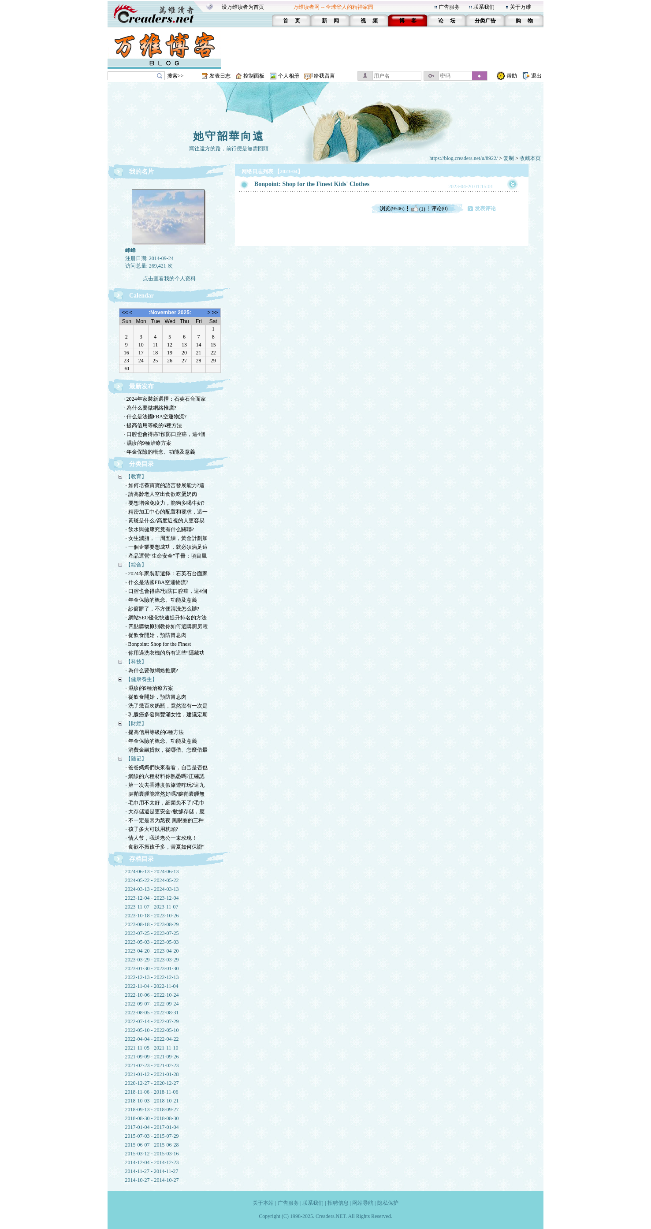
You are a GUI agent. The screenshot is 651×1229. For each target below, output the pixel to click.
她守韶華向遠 (228, 136)
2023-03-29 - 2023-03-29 (152, 960)
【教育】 (136, 476)
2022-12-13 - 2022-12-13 (152, 977)
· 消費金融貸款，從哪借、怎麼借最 (167, 750)
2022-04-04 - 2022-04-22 (152, 1039)
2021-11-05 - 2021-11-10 (152, 1048)
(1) (417, 208)
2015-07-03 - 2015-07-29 (152, 1136)
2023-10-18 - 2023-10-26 (152, 915)
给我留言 (324, 76)
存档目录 (141, 859)
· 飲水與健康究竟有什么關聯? (160, 529)
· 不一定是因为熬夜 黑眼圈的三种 (165, 820)
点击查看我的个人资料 (169, 279)
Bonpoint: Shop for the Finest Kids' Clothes (311, 184)
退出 (536, 76)
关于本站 (263, 1203)
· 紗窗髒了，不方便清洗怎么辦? (162, 609)
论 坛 (446, 21)
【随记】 (136, 759)
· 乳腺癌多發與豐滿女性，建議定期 (167, 714)
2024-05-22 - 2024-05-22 (152, 880)
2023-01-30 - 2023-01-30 (152, 968)
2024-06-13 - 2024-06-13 (152, 871)
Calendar (141, 295)
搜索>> (175, 76)
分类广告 (485, 21)
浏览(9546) (392, 208)
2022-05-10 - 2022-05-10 (152, 1030)
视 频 (369, 21)
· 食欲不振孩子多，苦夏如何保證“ (165, 847)
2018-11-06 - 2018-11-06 (152, 1092)
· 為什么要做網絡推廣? (150, 408)
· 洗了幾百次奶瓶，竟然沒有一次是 (167, 706)
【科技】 (136, 662)
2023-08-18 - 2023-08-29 (152, 924)
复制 (508, 158)
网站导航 (362, 1203)
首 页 (291, 21)
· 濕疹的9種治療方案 (147, 443)
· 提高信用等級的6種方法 (153, 425)
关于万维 (520, 7)
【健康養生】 (141, 679)
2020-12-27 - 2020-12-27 (152, 1083)
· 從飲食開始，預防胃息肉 (156, 635)
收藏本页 (530, 158)
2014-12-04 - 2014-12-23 (152, 1162)
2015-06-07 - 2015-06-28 (152, 1145)
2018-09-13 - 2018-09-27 (152, 1109)
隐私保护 (387, 1203)
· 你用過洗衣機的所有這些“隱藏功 (165, 653)
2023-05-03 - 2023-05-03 (152, 942)
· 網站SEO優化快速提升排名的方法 (166, 617)
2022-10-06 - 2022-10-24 (152, 995)
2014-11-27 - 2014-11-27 (152, 1171)
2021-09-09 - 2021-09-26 (152, 1057)
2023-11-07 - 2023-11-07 (152, 907)
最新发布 (141, 386)
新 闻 (330, 21)
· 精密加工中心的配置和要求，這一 (167, 512)
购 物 (524, 21)
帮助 (511, 76)
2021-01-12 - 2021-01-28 (152, 1074)
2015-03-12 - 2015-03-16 (152, 1154)
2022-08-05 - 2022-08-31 (152, 1012)
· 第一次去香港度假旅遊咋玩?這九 (165, 785)
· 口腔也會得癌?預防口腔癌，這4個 (164, 434)
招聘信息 (338, 1203)
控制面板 (253, 76)
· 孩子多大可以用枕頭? (152, 829)
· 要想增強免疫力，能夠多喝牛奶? (165, 503)
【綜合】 (136, 565)
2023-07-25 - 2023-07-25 (152, 933)
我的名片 (141, 171)
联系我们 (484, 7)
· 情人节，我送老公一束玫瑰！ (161, 838)
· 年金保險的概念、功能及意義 (159, 452)
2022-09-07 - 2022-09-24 (152, 1004)
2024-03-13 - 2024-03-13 (152, 889)
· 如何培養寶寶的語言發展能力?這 (165, 485)
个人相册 (288, 76)
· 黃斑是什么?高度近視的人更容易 (165, 521)
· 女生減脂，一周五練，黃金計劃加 (167, 538)
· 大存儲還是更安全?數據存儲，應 (165, 811)
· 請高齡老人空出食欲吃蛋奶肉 (161, 494)
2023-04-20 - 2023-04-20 (152, 951)
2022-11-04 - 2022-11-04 (152, 986)
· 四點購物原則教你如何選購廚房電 (167, 626)
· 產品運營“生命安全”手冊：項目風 (166, 556)
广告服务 (449, 7)
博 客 (408, 21)
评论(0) (439, 208)
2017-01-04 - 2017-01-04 (152, 1127)
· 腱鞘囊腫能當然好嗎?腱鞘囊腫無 (165, 794)
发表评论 (485, 208)
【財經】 (136, 723)
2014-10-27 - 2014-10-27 (152, 1180)
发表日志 (220, 76)
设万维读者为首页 (243, 7)
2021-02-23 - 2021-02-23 (152, 1065)
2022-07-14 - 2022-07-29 (152, 1021)
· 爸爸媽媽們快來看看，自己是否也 (167, 767)
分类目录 (141, 464)
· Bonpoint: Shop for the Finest (158, 644)
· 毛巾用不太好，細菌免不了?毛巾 (165, 803)
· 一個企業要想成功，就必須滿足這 (167, 547)
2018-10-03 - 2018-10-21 (152, 1101)
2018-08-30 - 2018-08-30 (152, 1118)
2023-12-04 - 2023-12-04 (152, 898)
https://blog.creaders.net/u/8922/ (463, 158)
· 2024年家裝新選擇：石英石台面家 (165, 399)
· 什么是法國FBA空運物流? (155, 416)
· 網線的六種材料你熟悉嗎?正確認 (165, 776)
